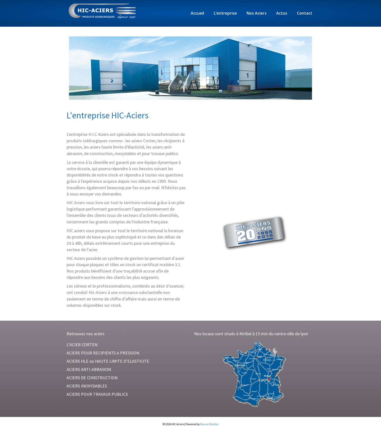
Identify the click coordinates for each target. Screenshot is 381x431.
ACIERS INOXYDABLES (87, 386)
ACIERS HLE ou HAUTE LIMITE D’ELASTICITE (108, 361)
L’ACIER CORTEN (82, 344)
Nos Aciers (257, 13)
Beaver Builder (209, 424)
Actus (281, 13)
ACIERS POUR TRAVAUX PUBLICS (97, 394)
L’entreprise (225, 13)
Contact (304, 13)
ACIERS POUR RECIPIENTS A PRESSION (103, 353)
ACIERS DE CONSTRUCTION (92, 377)
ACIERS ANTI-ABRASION (89, 369)
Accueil (197, 13)
